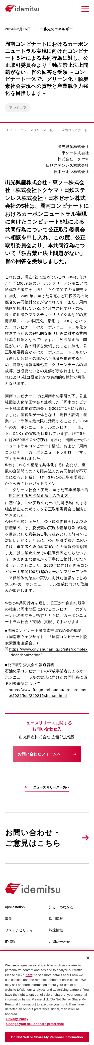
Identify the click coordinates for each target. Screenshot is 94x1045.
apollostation (15, 907)
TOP (8, 130)
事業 (8, 919)
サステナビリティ (19, 930)
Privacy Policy (17, 1019)
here (29, 975)
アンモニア (18, 108)
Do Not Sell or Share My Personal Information (47, 1037)
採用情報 (56, 919)
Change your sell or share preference (35, 1024)
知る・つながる (61, 907)
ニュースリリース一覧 (36, 130)
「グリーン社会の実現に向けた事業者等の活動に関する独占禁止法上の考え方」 (46, 492)
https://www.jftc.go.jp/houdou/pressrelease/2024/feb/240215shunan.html (45, 692)
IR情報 (10, 942)
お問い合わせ (59, 942)
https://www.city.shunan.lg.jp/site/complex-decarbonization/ (46, 652)
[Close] (87, 957)
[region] (47, 997)
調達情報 (56, 930)
